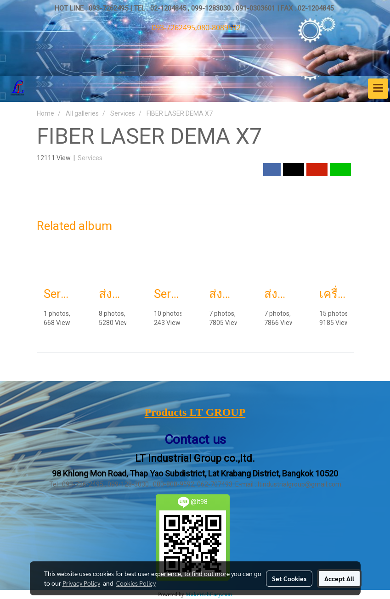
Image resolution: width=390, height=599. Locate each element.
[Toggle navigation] (378, 88)
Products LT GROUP (195, 412)
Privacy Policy (81, 583)
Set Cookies (289, 578)
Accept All (339, 578)
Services (90, 158)
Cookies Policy (136, 583)
